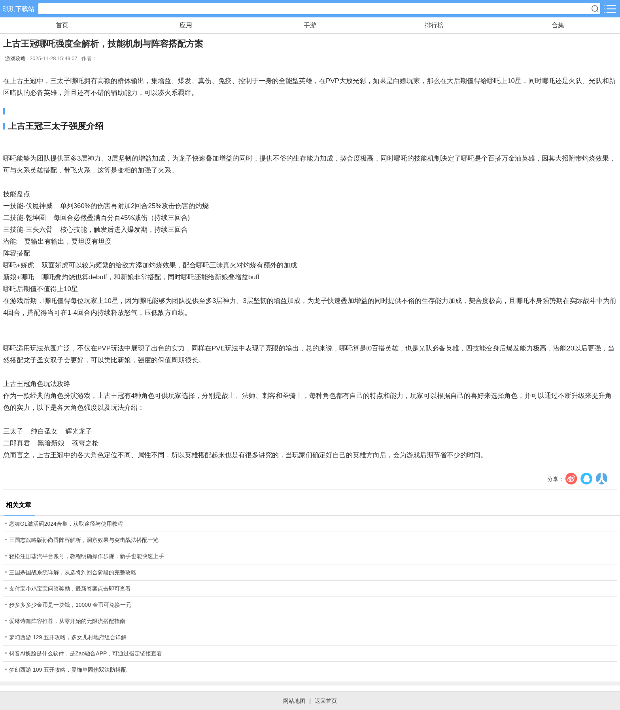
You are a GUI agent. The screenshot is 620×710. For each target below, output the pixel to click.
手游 (310, 25)
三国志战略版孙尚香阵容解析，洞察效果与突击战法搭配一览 (84, 540)
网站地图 (294, 701)
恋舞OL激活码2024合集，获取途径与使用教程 (66, 524)
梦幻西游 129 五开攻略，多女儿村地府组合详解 (68, 637)
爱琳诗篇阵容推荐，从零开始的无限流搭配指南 (67, 621)
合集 (558, 25)
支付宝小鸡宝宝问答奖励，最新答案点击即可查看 (70, 588)
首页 (62, 25)
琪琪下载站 (18, 9)
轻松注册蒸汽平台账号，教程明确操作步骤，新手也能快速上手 (86, 556)
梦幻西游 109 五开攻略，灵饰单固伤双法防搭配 (68, 669)
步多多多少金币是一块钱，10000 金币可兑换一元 (70, 605)
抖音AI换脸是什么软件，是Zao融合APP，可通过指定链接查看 (85, 653)
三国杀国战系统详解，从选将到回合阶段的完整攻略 (72, 572)
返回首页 (326, 701)
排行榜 (434, 25)
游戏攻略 (15, 58)
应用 (186, 25)
